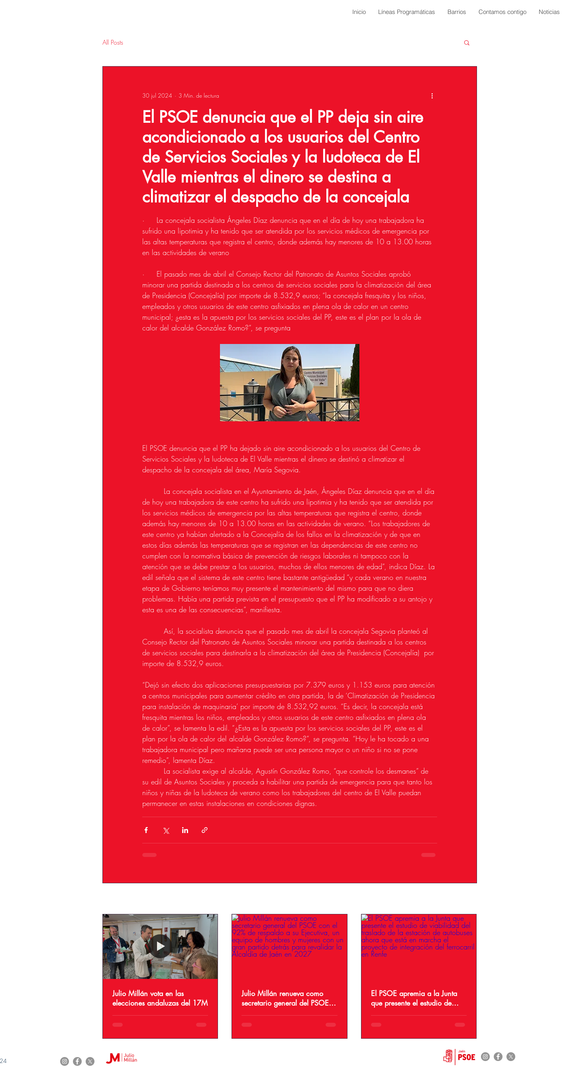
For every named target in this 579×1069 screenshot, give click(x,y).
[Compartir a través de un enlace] (204, 830)
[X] (90, 1061)
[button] (467, 42)
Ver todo (467, 899)
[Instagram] (64, 1061)
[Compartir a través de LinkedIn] (185, 830)
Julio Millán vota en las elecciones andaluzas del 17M (160, 998)
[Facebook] (77, 1061)
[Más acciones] (432, 95)
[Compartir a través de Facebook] (146, 830)
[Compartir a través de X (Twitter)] (165, 830)
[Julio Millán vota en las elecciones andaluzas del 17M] (160, 946)
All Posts (112, 42)
